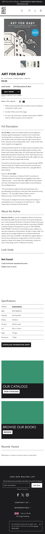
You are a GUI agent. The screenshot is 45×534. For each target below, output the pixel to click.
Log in (3, 95)
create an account (16, 455)
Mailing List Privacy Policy (22, 489)
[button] (29, 10)
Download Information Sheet (16, 345)
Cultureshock (17, 307)
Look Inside (5, 86)
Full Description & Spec (22, 86)
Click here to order (22, 4)
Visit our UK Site (26, 513)
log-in (7, 455)
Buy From (9, 92)
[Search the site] (22, 10)
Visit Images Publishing (22, 516)
